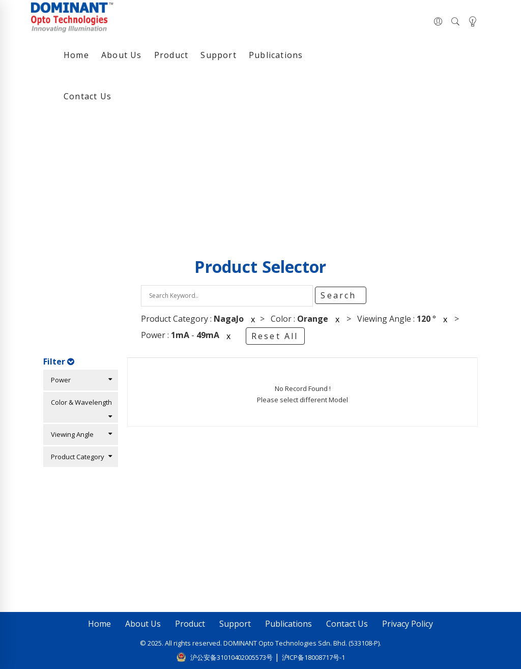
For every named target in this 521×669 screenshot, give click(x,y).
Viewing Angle (79, 434)
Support (218, 55)
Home (76, 55)
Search (340, 295)
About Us (121, 55)
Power (79, 379)
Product (171, 55)
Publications (276, 55)
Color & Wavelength (79, 409)
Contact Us (87, 96)
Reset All (275, 336)
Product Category (79, 456)
